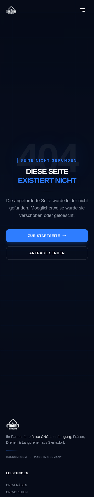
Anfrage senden (47, 253)
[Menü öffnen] (82, 10)
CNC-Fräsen (16, 485)
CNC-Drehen (17, 492)
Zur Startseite (47, 236)
